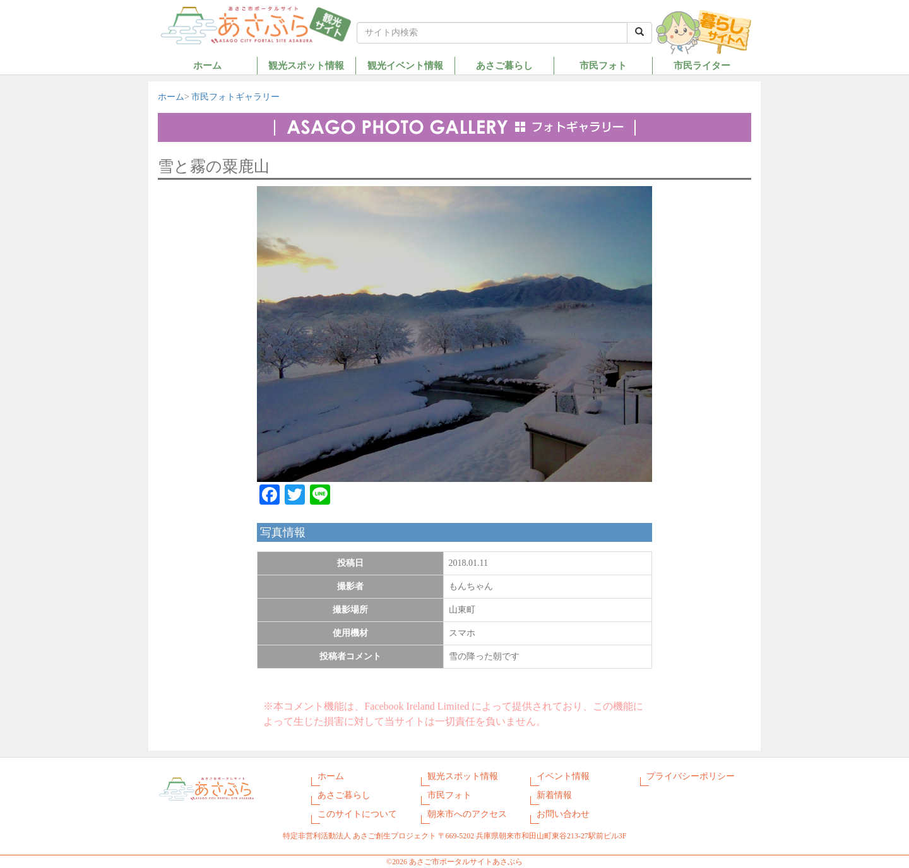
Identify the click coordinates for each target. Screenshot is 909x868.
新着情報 (554, 795)
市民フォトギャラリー (235, 97)
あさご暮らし (504, 65)
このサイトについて (357, 814)
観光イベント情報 (405, 65)
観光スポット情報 (306, 65)
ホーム (207, 65)
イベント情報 (563, 776)
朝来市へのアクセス (467, 814)
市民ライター (702, 65)
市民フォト (603, 65)
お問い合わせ (563, 814)
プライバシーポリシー (690, 776)
